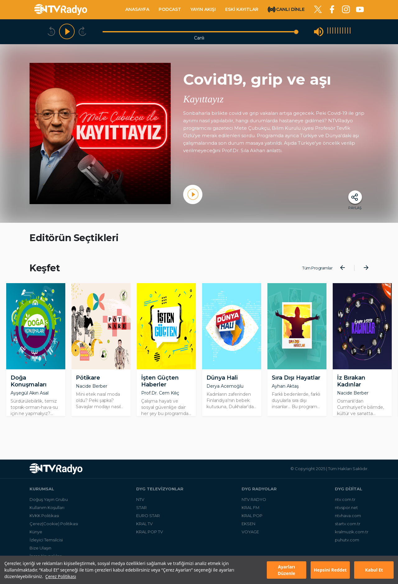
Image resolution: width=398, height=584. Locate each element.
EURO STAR (148, 515)
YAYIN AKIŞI (203, 9)
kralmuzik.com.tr (351, 531)
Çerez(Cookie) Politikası (54, 523)
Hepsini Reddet (330, 570)
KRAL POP (252, 515)
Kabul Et (374, 570)
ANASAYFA (137, 9)
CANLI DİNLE (290, 9)
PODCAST (170, 9)
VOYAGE (250, 531)
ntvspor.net (346, 507)
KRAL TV (144, 523)
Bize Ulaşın (40, 547)
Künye (36, 531)
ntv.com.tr (345, 499)
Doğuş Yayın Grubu (49, 499)
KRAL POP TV (149, 531)
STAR (141, 507)
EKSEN (248, 523)
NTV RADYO (254, 499)
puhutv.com (347, 539)
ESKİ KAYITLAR (241, 9)
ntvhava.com (348, 515)
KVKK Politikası (44, 515)
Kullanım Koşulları (47, 507)
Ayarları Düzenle (286, 570)
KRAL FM (250, 507)
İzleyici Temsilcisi (46, 539)
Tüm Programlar (317, 267)
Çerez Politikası (60, 576)
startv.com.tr (347, 523)
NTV (140, 499)
